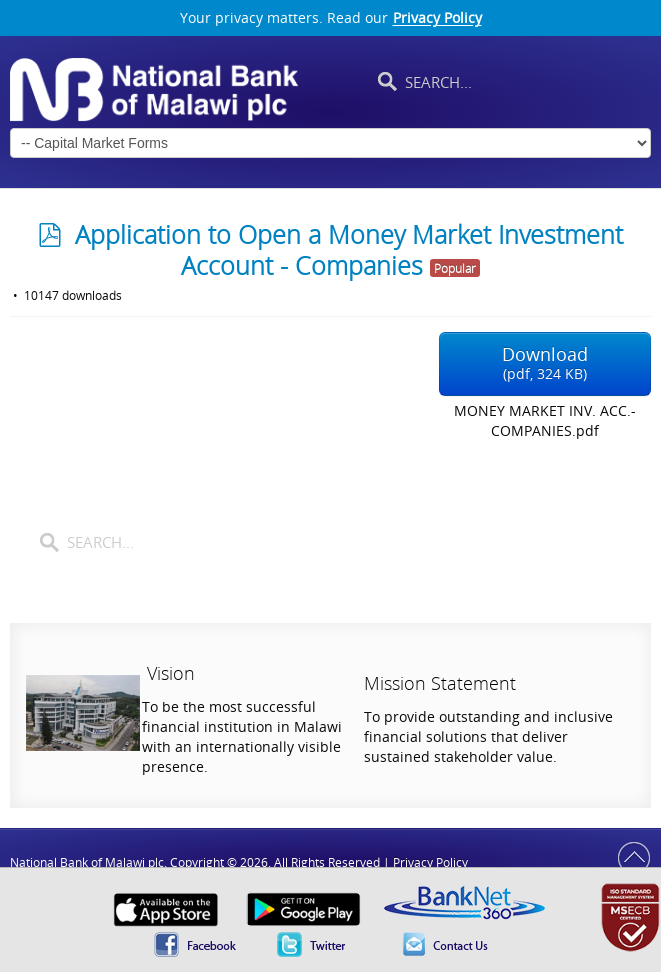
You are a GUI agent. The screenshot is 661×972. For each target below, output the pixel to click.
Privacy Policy (437, 18)
